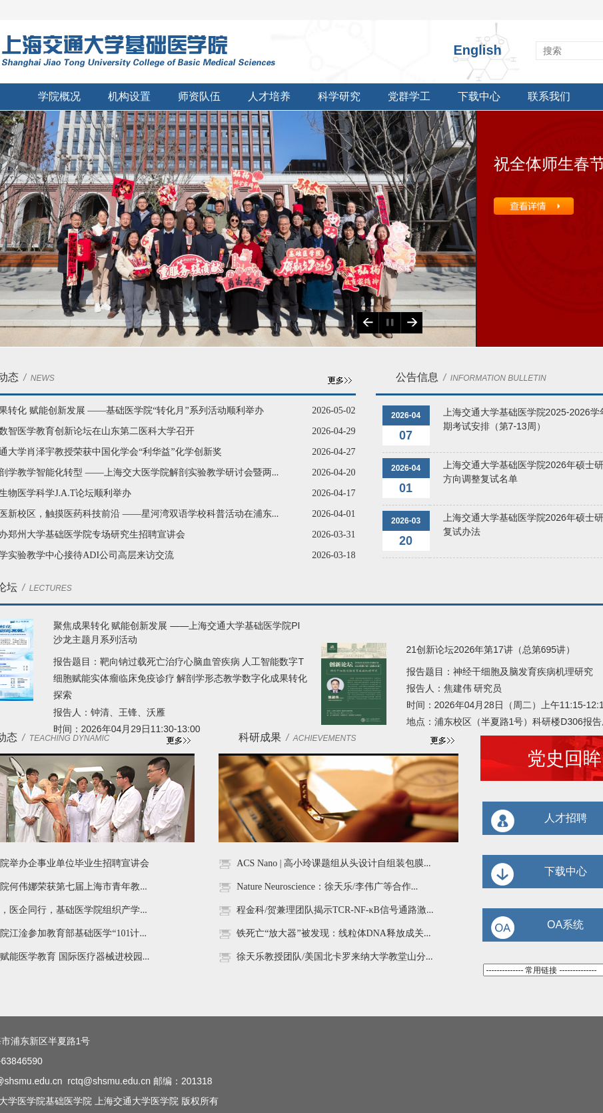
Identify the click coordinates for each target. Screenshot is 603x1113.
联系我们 (549, 96)
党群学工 (409, 96)
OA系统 (565, 924)
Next (411, 322)
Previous (367, 322)
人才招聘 (565, 818)
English (478, 50)
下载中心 (479, 96)
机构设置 (129, 96)
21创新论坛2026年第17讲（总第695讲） (491, 649)
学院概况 (59, 96)
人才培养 (269, 96)
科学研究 (339, 96)
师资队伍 (199, 96)
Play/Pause (389, 322)
